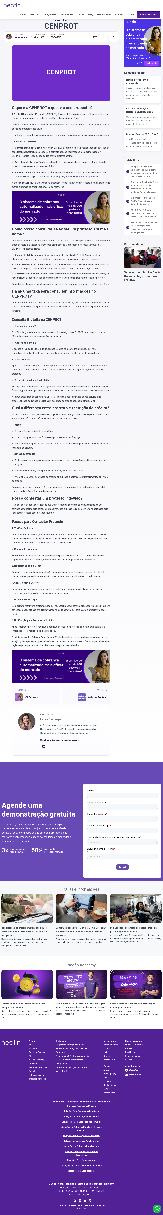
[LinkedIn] (43, 747)
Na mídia (33, 1048)
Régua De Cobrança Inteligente (70, 1045)
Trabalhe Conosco (37, 1079)
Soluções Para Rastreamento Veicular (82, 1111)
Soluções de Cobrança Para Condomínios (81, 1122)
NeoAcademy (101, 14)
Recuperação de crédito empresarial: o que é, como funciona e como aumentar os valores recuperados (145, 171)
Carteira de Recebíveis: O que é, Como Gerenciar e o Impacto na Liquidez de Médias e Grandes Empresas (144, 187)
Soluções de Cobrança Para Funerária (81, 1116)
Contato (118, 14)
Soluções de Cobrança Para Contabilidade (81, 1165)
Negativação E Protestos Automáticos (73, 1056)
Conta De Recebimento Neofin (69, 1060)
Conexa (106, 1048)
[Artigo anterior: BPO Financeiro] (36, 695)
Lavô (105, 1089)
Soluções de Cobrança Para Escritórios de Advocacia (81, 1129)
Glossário (33, 1063)
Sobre (8, 14)
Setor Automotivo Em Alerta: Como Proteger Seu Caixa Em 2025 (142, 276)
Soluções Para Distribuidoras (82, 1171)
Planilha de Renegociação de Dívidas (133, 1056)
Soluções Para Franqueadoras (81, 1160)
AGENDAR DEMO (14, 24)
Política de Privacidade (71, 1205)
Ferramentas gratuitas (39, 1067)
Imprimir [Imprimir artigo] (95, 37)
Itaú (105, 1052)
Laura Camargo (20, 37)
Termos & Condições (95, 1205)
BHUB (106, 1077)
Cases (74, 14)
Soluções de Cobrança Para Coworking (81, 1135)
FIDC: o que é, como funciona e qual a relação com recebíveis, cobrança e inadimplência (144, 227)
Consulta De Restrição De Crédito (71, 1067)
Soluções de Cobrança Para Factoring (82, 1141)
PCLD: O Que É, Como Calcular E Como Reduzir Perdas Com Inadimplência (143, 213)
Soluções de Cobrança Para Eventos (81, 1146)
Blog (86, 14)
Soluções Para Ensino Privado (81, 1106)
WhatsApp (133, 1070)
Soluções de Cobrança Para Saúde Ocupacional (81, 1153)
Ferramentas (59, 14)
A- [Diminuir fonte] (105, 37)
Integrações (39, 14)
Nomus (106, 1056)
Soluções (22, 14)
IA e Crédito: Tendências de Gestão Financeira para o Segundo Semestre (143, 201)
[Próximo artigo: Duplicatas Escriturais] (86, 695)
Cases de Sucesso (37, 1052)
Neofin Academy (81, 964)
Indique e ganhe (36, 1075)
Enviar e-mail (133, 1075)
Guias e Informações (81, 889)
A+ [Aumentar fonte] (113, 37)
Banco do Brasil (110, 1045)
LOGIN (131, 14)
